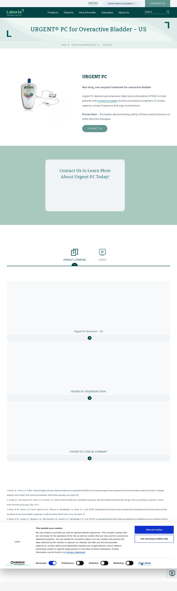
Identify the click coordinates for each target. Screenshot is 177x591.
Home (63, 45)
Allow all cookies (154, 552)
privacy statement (76, 574)
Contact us (157, 3)
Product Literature (74, 258)
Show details (144, 585)
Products (107, 45)
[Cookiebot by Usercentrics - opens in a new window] (18, 586)
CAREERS (93, 3)
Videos (102, 258)
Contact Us (94, 128)
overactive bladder (107, 101)
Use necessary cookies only (154, 561)
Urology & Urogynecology (83, 45)
